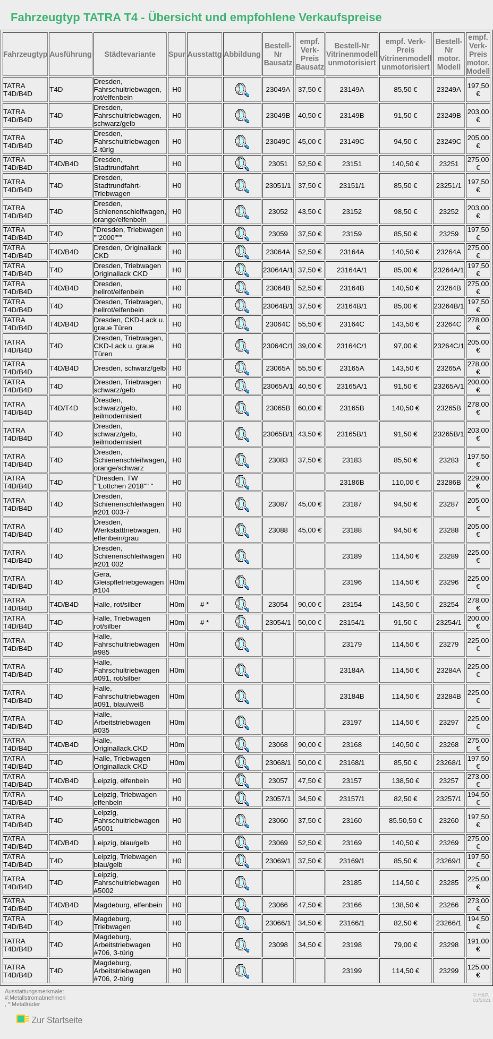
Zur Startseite (56, 1020)
